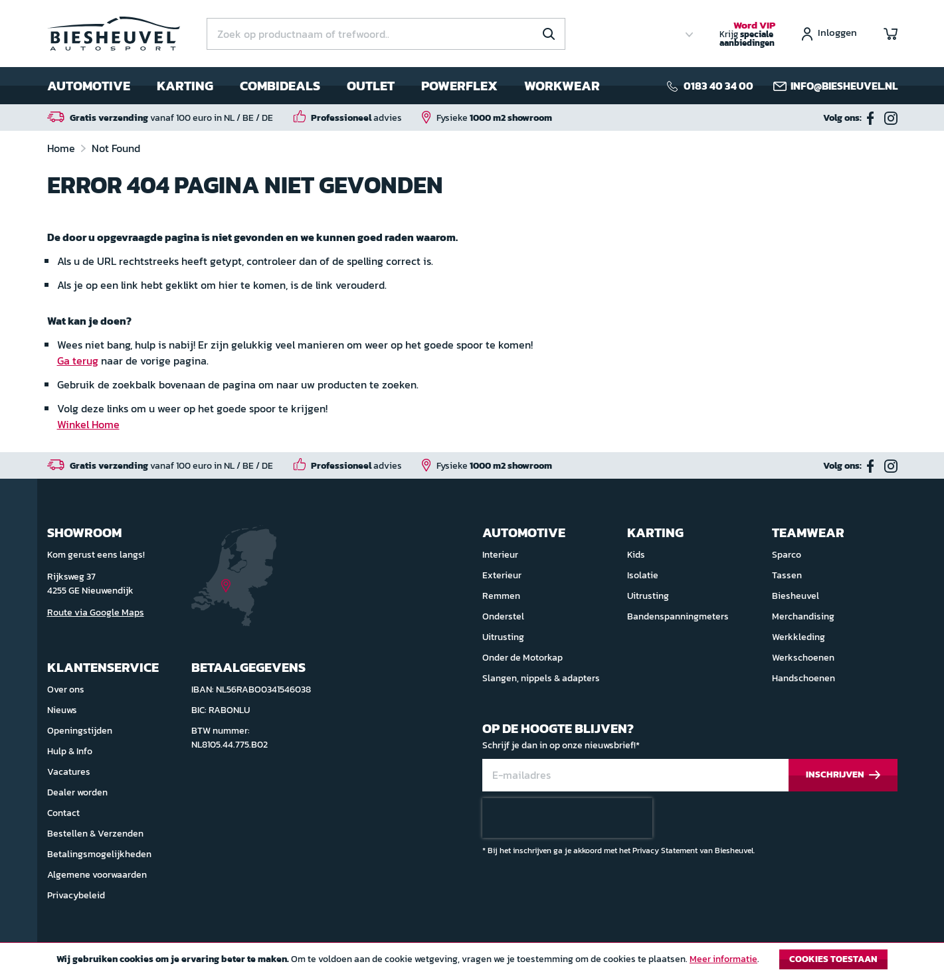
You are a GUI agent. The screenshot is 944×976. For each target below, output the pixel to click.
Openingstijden (79, 731)
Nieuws (62, 710)
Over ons (65, 689)
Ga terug (77, 360)
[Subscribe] (843, 775)
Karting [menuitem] (185, 86)
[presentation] (567, 818)
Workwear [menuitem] (562, 86)
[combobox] (386, 34)
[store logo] (113, 33)
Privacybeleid (76, 895)
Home (62, 148)
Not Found (116, 148)
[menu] (323, 85)
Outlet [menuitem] (371, 86)
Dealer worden (77, 792)
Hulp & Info (69, 751)
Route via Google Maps (95, 612)
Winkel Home (88, 424)
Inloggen (837, 33)
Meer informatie (723, 959)
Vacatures (68, 772)
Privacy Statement (665, 850)
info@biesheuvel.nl (844, 85)
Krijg (747, 34)
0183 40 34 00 (718, 85)
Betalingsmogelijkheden (99, 854)
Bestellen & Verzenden (95, 834)
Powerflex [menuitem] (459, 86)
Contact (63, 813)
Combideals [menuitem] (280, 86)
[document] (472, 962)
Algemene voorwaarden (97, 875)
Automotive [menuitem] (88, 86)
